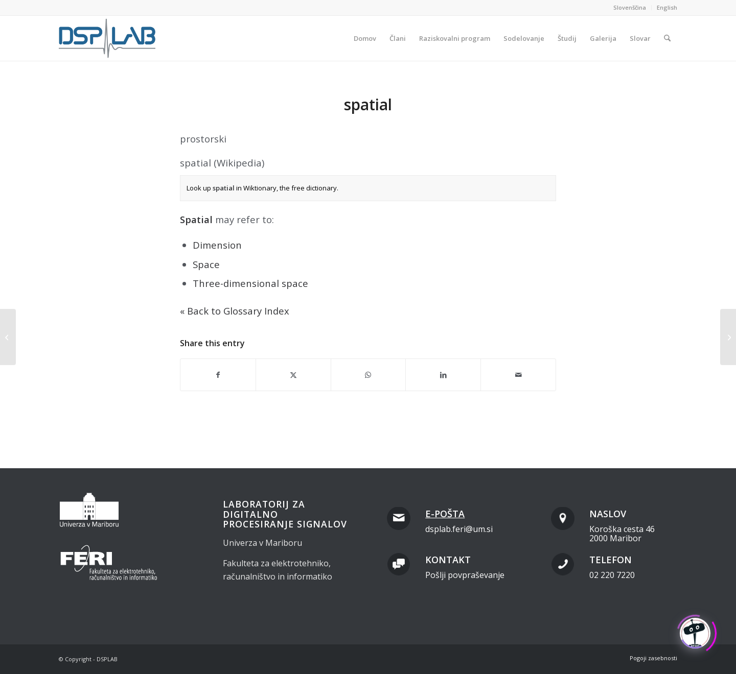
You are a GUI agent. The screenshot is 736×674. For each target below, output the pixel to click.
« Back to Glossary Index (234, 310)
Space (206, 264)
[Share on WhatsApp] (368, 375)
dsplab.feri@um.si (459, 529)
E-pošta (445, 514)
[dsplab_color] (108, 38)
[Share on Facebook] (218, 375)
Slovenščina (629, 7)
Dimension (217, 244)
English (667, 7)
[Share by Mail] (518, 375)
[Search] (667, 38)
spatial (224, 187)
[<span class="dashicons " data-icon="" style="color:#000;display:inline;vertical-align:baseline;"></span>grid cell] (8, 337)
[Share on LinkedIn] (443, 375)
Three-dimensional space (250, 283)
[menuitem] (630, 7)
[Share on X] (293, 375)
